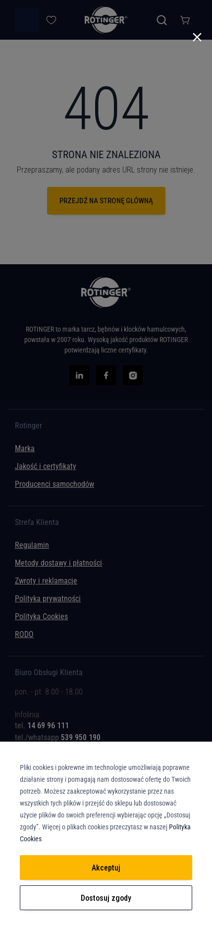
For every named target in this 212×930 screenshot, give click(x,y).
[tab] (106, 718)
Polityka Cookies (41, 616)
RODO (24, 634)
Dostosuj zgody (106, 898)
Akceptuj (106, 867)
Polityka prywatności (48, 598)
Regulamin (32, 545)
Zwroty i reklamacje (46, 580)
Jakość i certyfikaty (45, 466)
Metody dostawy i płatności (58, 563)
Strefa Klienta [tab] (37, 522)
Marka (25, 448)
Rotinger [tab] (28, 426)
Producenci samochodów (54, 484)
